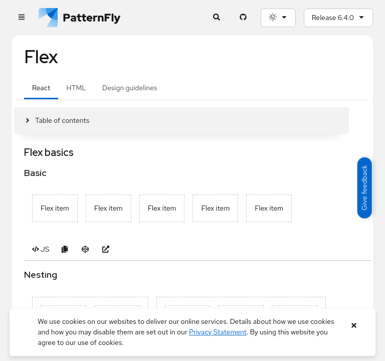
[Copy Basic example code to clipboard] (64, 249)
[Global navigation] (21, 18)
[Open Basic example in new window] (105, 249)
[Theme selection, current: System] (278, 18)
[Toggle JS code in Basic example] (40, 249)
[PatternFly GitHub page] (243, 18)
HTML (76, 87)
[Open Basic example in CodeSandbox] (85, 249)
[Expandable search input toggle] (217, 18)
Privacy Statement (218, 331)
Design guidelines (129, 87)
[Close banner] (354, 325)
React (41, 87)
